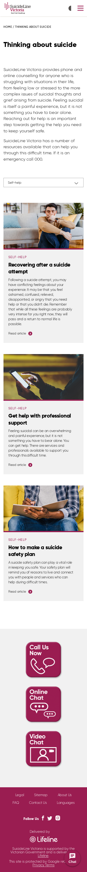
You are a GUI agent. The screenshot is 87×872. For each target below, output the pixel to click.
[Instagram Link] (57, 818)
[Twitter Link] (49, 818)
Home (7, 27)
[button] (80, 8)
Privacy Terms (43, 865)
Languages (65, 803)
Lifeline (43, 856)
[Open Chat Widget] (72, 858)
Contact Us (38, 803)
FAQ (16, 803)
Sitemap (41, 795)
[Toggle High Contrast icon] (71, 8)
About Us (65, 795)
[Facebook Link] (43, 818)
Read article (17, 333)
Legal (19, 795)
